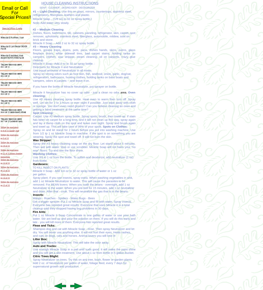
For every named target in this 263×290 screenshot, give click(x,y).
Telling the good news (9, 135)
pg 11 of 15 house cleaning (11, 153)
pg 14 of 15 (5, 178)
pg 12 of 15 (5, 163)
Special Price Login (12, 28)
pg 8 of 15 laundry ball (10, 131)
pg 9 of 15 (5, 138)
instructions (5, 157)
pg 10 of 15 (5, 146)
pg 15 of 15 (5, 185)
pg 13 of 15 (5, 170)
